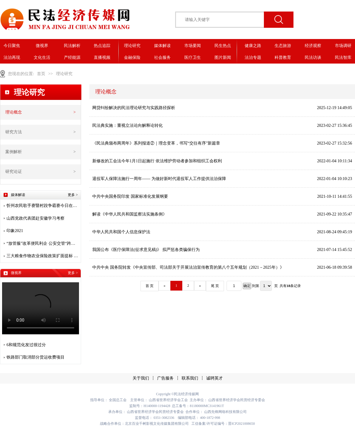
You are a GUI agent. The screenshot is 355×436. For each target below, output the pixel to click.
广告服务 (165, 378)
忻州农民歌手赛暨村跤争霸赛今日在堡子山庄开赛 (43, 205)
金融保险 (132, 57)
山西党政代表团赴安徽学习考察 (35, 218)
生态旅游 (283, 45)
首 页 (150, 286)
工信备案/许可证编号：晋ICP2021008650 (223, 424)
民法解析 (72, 45)
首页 (41, 74)
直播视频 (102, 57)
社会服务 (162, 57)
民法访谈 (313, 57)
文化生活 (42, 57)
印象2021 (15, 230)
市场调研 (343, 45)
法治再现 (12, 57)
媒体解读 (162, 45)
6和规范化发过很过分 (26, 345)
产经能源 (72, 57)
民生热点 (222, 45)
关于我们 (141, 378)
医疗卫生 (192, 57)
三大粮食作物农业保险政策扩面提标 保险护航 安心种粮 (43, 256)
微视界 (42, 45)
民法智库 (343, 57)
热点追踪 (102, 45)
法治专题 (253, 57)
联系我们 (190, 378)
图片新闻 (222, 57)
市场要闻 (192, 45)
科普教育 (283, 57)
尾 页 (215, 286)
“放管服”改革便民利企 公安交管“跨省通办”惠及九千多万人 (43, 243)
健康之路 (253, 45)
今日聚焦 (12, 45)
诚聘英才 (214, 378)
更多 (73, 195)
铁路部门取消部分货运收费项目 (35, 357)
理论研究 (132, 45)
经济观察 (313, 45)
